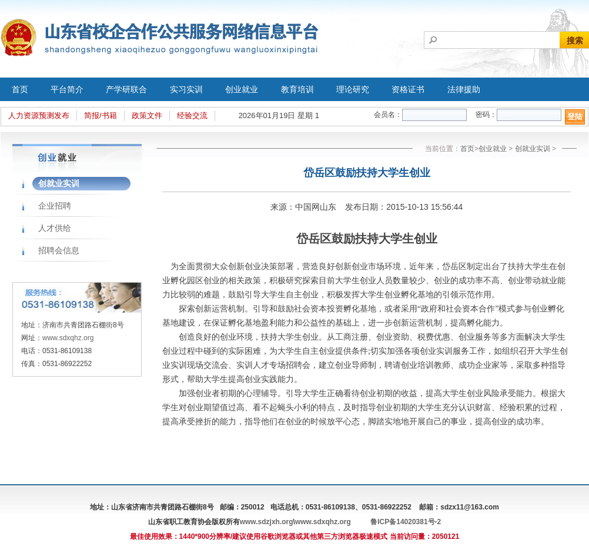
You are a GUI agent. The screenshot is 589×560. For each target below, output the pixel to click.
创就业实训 (58, 183)
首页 (20, 89)
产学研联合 (126, 89)
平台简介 (67, 89)
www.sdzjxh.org (266, 522)
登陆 (575, 116)
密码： (486, 114)
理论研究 (352, 89)
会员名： (388, 114)
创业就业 (241, 89)
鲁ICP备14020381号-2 (405, 522)
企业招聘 (54, 205)
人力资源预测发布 (38, 115)
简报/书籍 (100, 115)
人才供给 (54, 228)
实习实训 (186, 89)
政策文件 (147, 115)
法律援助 (463, 89)
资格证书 (407, 89)
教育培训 (297, 89)
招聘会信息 (58, 250)
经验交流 (192, 115)
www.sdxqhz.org (67, 338)
